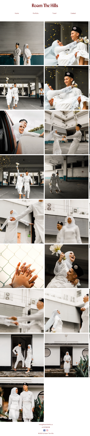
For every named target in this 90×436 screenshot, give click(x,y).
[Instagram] (47, 430)
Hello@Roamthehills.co (46, 424)
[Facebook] (44, 430)
